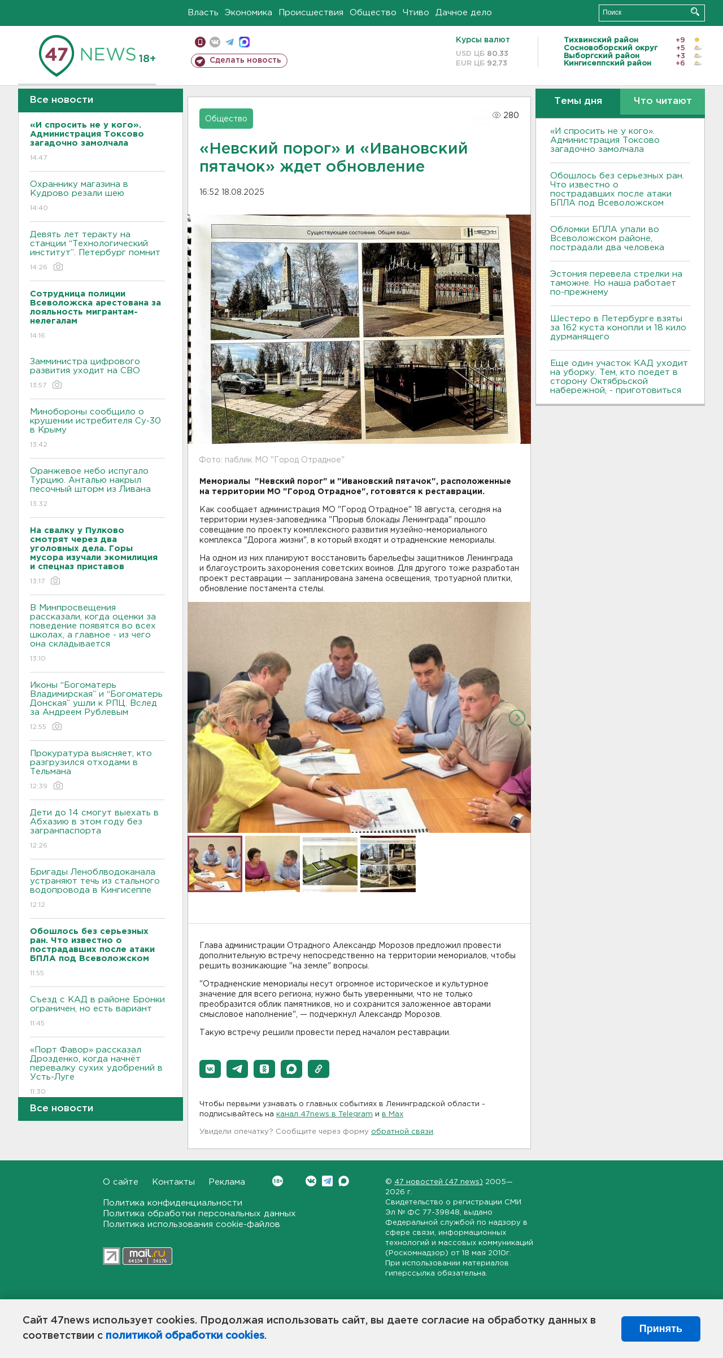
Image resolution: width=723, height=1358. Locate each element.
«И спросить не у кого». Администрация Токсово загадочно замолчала (605, 140)
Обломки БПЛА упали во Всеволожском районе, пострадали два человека (607, 238)
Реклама (226, 1182)
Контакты (173, 1182)
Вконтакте (277, 1181)
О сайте (120, 1182)
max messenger (244, 42)
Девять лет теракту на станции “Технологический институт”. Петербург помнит (97, 251)
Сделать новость (245, 60)
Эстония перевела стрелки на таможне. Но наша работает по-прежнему (616, 283)
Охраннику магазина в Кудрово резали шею (97, 197)
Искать (695, 11)
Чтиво (416, 12)
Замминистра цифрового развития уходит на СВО (97, 374)
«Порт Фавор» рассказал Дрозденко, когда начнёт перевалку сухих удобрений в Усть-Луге (97, 1071)
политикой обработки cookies (185, 1335)
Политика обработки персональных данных (199, 1213)
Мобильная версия (200, 42)
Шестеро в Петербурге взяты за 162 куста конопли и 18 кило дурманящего (618, 327)
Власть (203, 12)
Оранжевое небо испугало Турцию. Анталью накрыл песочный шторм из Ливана (97, 488)
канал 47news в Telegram (324, 1114)
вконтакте (215, 42)
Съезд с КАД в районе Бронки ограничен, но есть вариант (97, 1012)
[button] (210, 1069)
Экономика (248, 12)
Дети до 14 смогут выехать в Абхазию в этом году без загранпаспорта (97, 829)
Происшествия (310, 12)
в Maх (392, 1114)
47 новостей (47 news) (438, 1182)
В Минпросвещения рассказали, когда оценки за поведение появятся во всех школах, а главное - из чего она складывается (97, 633)
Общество (373, 12)
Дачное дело (463, 12)
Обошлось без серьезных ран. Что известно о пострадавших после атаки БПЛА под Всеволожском (617, 189)
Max (343, 1181)
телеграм (229, 42)
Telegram (327, 1181)
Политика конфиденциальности (172, 1203)
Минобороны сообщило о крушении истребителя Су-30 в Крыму (97, 428)
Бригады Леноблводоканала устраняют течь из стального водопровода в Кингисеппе (97, 889)
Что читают (663, 101)
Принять (660, 1328)
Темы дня (578, 101)
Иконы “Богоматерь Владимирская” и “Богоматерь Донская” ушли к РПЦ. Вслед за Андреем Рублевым (97, 707)
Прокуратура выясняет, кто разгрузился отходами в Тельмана (97, 770)
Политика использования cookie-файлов (191, 1224)
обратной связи (402, 1132)
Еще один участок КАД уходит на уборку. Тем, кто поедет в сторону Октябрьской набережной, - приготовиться (619, 377)
